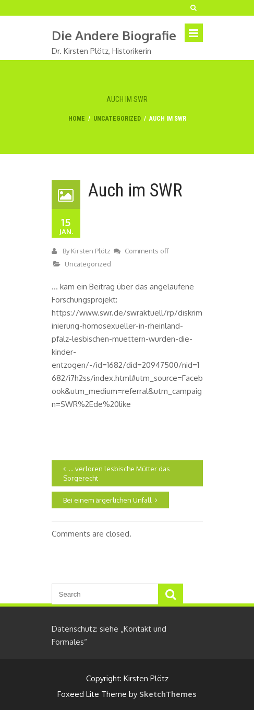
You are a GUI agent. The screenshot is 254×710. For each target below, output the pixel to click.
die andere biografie (114, 35)
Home (76, 118)
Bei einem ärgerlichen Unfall (107, 500)
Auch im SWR (135, 190)
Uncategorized (117, 118)
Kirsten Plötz (91, 251)
